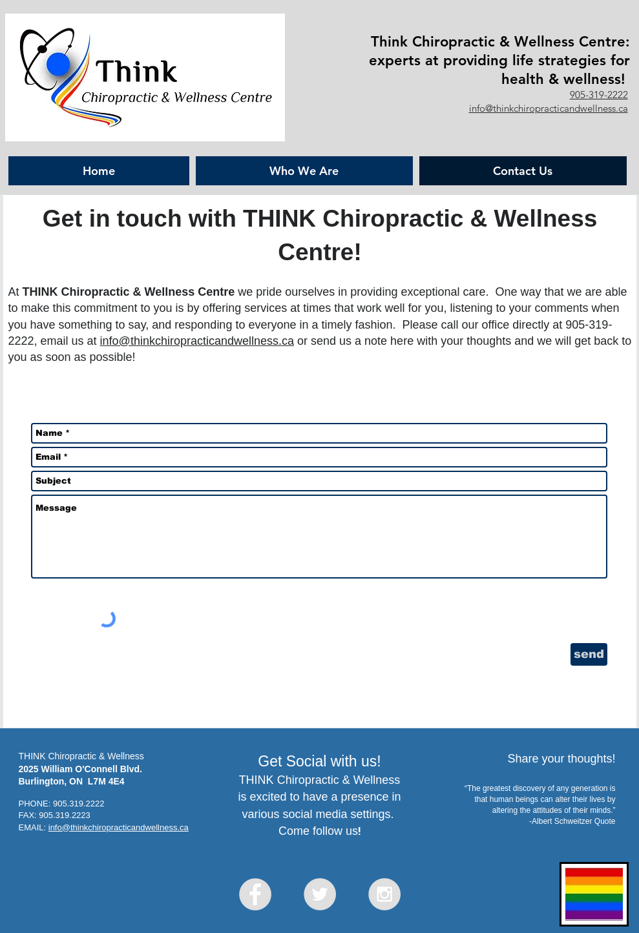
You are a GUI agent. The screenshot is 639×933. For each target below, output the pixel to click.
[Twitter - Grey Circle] (320, 894)
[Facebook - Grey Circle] (255, 894)
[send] (589, 654)
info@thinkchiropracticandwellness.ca (548, 108)
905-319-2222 (599, 94)
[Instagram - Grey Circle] (384, 894)
